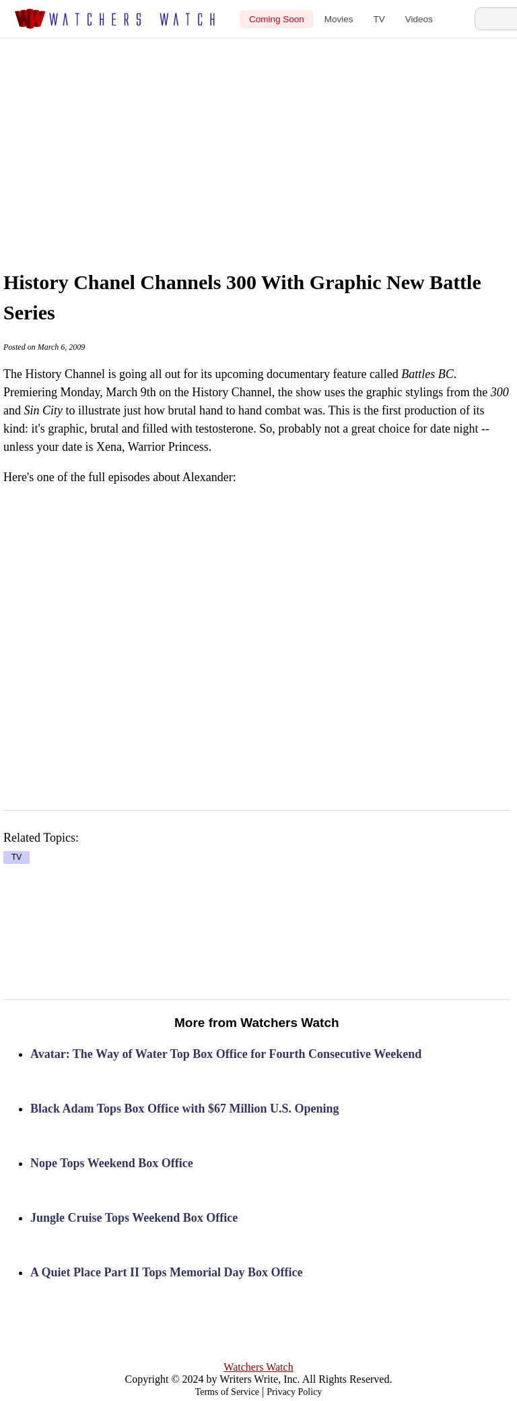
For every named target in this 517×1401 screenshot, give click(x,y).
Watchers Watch (258, 1367)
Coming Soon (276, 19)
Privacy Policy (294, 1392)
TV (379, 19)
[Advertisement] (278, 139)
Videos (419, 19)
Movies (338, 19)
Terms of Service (227, 1392)
